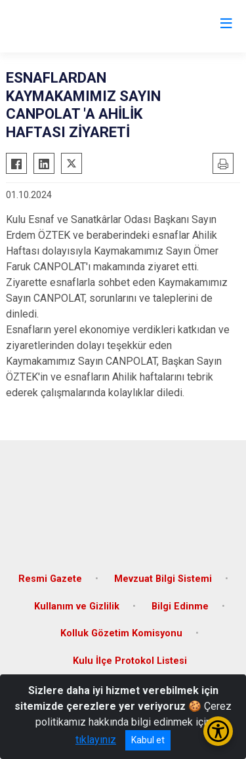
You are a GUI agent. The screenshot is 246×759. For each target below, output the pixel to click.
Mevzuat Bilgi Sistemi (163, 579)
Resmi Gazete (50, 579)
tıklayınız (95, 739)
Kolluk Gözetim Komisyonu (121, 633)
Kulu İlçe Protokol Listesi (130, 661)
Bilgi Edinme (180, 606)
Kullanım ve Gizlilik (76, 606)
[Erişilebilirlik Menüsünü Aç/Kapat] (218, 731)
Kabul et (148, 740)
